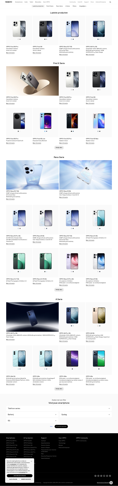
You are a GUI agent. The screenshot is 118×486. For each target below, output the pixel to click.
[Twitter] (101, 476)
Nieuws (61, 445)
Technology (62, 443)
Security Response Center (49, 456)
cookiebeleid (13, 464)
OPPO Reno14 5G (11, 456)
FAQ (42, 454)
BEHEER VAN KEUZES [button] (26, 479)
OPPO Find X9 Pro (11, 441)
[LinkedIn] (98, 476)
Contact (43, 441)
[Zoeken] (110, 2)
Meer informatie (10, 52)
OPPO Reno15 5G (11, 447)
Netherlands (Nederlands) (104, 482)
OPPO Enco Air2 (28, 454)
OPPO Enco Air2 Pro (29, 452)
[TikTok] (110, 476)
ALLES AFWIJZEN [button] (13, 479)
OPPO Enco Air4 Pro (29, 450)
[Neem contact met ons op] (111, 482)
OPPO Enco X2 (28, 456)
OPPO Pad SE (28, 441)
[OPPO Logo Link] (8, 2)
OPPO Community (81, 441)
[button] (31, 461)
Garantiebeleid (45, 458)
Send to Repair (45, 447)
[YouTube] (104, 476)
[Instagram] (107, 476)
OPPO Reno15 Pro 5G (12, 450)
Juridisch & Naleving (36, 482)
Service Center (45, 445)
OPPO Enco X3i (28, 445)
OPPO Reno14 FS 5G (12, 452)
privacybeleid (22, 472)
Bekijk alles (59, 147)
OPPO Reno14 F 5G (11, 454)
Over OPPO (62, 441)
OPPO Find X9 (10, 443)
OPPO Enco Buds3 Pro (30, 447)
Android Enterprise (64, 447)
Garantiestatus (45, 443)
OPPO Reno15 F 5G (11, 445)
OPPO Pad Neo (28, 443)
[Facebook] (95, 476)
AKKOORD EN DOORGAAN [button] (20, 475)
